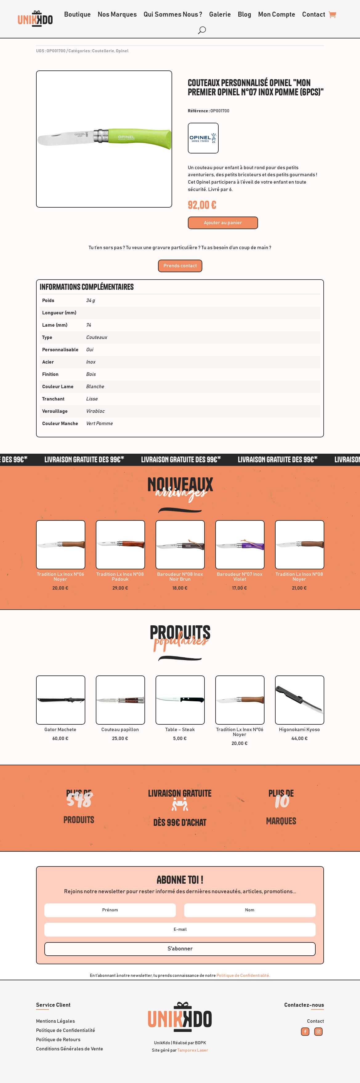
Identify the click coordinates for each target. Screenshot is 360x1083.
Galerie (220, 14)
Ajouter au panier (223, 222)
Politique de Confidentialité (65, 1030)
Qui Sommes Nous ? (173, 14)
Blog (244, 14)
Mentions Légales (55, 1021)
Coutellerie (103, 51)
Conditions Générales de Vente (69, 1049)
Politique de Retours (58, 1039)
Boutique (77, 14)
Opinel (122, 51)
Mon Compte (276, 14)
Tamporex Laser (192, 1050)
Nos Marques (117, 14)
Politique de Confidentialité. (243, 976)
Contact (313, 14)
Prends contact (180, 265)
